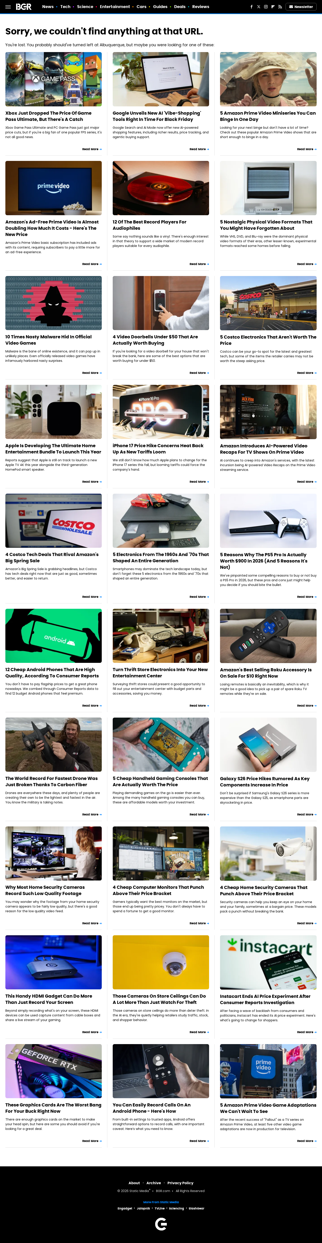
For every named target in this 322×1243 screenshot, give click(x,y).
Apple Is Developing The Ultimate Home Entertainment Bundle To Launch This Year (53, 449)
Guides (160, 6)
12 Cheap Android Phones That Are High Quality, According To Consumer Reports (52, 673)
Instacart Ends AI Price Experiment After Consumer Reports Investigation (265, 999)
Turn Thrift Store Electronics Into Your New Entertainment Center (160, 673)
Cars (141, 6)
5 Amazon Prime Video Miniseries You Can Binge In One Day (268, 116)
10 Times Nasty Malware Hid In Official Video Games (48, 340)
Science (85, 6)
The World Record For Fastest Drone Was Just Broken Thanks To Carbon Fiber (51, 781)
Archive (153, 1183)
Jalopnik (143, 1208)
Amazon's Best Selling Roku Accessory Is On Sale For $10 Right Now (266, 673)
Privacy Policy (180, 1183)
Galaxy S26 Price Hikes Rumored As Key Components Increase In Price (265, 782)
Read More (90, 149)
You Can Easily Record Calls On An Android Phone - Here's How (152, 1108)
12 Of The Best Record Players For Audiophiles (149, 225)
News (48, 6)
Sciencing (176, 1208)
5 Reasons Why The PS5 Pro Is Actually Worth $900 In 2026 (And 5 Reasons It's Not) (263, 561)
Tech (65, 6)
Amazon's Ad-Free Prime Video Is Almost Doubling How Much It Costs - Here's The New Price (52, 228)
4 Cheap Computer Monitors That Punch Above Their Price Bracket (158, 890)
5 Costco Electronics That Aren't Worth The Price (268, 340)
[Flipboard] (273, 6)
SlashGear (196, 1208)
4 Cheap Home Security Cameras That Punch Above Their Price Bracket (263, 891)
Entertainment (115, 6)
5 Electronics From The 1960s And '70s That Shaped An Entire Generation (161, 558)
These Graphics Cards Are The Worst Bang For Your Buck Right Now (53, 1108)
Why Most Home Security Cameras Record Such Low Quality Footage (45, 890)
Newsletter (301, 7)
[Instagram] (266, 6)
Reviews (201, 6)
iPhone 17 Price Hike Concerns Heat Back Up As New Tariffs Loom (158, 449)
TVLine (160, 1208)
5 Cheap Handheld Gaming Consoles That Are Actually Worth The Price (160, 781)
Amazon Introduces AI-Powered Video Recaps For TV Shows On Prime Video (263, 449)
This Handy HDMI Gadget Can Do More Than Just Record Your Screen (48, 999)
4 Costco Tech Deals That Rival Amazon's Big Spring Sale (52, 558)
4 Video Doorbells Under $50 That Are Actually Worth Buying (155, 340)
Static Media (139, 1191)
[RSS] (280, 6)
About (134, 1183)
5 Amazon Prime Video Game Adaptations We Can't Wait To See (268, 1108)
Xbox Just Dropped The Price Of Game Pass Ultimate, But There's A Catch (48, 116)
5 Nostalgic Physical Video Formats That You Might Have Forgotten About (266, 225)
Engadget (125, 1208)
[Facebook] (251, 6)
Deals (180, 6)
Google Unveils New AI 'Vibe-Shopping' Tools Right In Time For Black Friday (157, 116)
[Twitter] (259, 6)
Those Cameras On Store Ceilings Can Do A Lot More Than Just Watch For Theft (159, 999)
